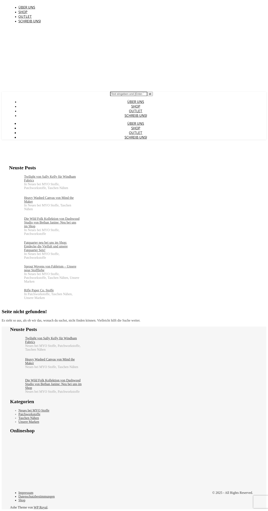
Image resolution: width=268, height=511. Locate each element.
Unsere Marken (28, 421)
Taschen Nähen (28, 418)
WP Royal (41, 507)
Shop (22, 12)
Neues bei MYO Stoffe (33, 410)
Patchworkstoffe (29, 414)
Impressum (25, 492)
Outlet (25, 16)
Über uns (26, 7)
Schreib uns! (29, 21)
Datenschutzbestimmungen (36, 496)
